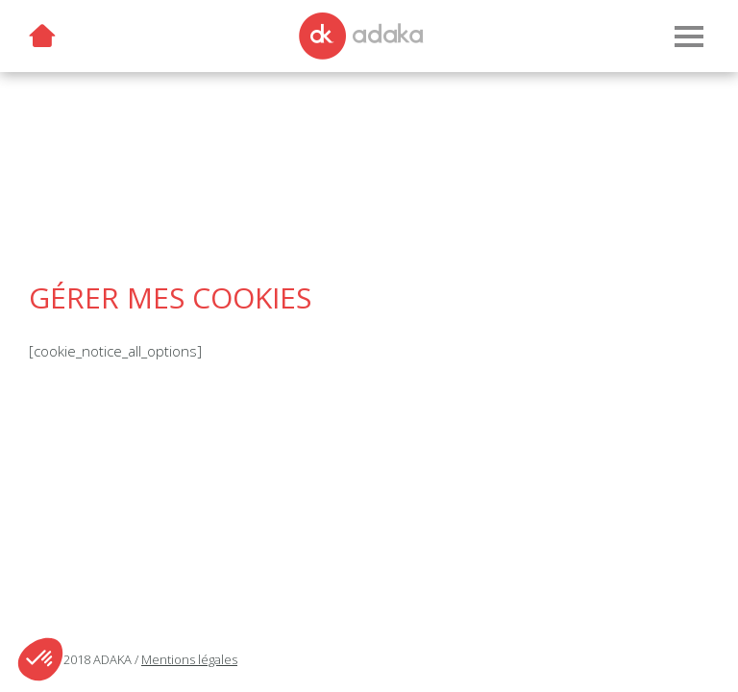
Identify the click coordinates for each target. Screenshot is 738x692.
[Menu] (688, 36)
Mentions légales (189, 659)
